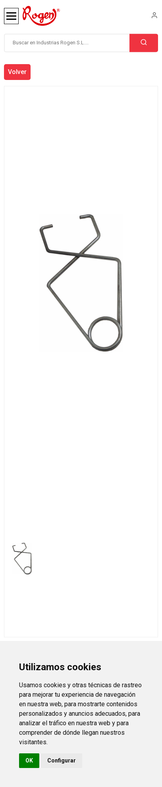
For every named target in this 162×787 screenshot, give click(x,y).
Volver (17, 72)
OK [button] (29, 760)
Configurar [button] (61, 760)
